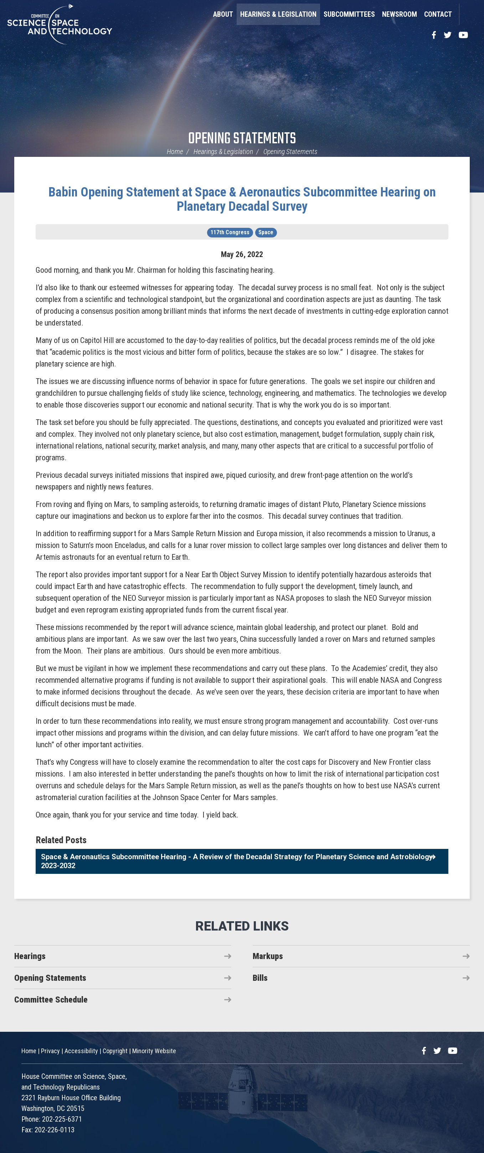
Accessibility (81, 1051)
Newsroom (399, 14)
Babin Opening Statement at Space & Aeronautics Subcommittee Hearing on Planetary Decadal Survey (242, 199)
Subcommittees (349, 14)
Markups (268, 956)
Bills (260, 978)
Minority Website (154, 1051)
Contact (438, 14)
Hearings (30, 956)
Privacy (50, 1051)
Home (175, 151)
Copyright (115, 1051)
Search (468, 14)
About (223, 14)
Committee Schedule (51, 1000)
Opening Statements (242, 139)
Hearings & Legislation (278, 14)
